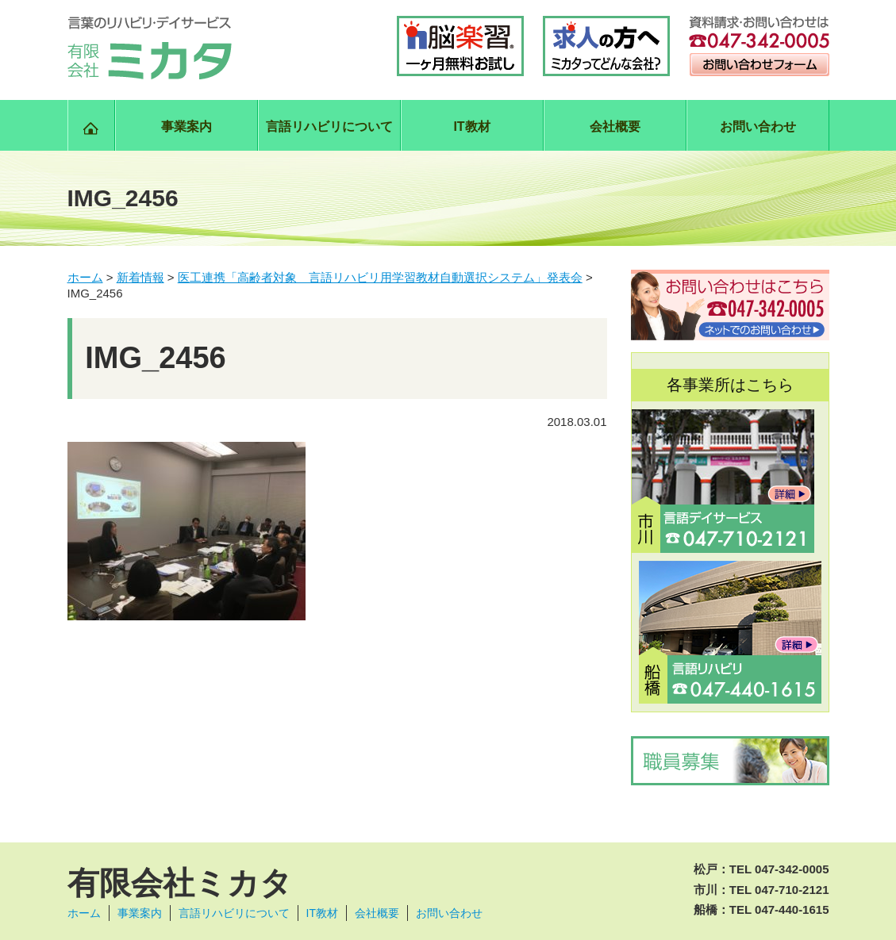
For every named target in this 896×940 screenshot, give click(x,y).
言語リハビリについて (329, 126)
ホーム (84, 913)
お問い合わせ (758, 126)
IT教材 (471, 126)
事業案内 (186, 126)
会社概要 (615, 126)
